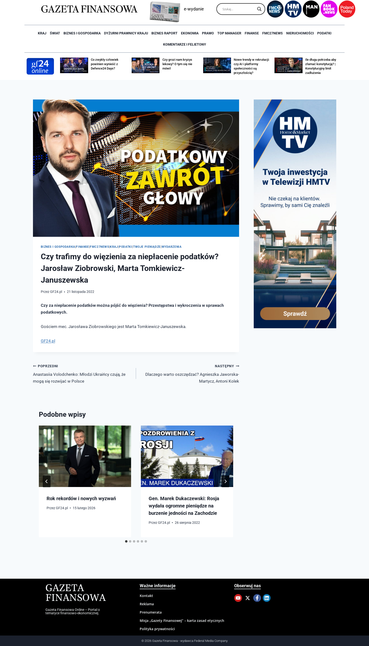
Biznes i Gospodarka (82, 33)
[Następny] (225, 481)
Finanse (252, 33)
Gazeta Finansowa (75, 593)
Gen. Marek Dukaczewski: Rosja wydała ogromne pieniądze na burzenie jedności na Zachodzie (184, 506)
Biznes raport (164, 33)
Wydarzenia (172, 246)
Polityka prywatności (157, 628)
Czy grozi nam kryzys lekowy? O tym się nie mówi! (177, 64)
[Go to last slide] (47, 481)
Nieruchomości (300, 33)
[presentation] (85, 456)
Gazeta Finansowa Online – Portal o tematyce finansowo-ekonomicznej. (72, 611)
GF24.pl (56, 292)
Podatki (324, 33)
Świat (55, 33)
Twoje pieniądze (147, 246)
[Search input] (238, 9)
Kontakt (146, 595)
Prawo (208, 33)
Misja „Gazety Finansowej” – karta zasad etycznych (182, 620)
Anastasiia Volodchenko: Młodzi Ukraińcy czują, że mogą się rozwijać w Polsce (82, 373)
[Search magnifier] (259, 9)
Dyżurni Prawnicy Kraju (126, 33)
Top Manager (229, 33)
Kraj (42, 33)
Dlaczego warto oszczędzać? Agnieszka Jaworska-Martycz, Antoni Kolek (189, 373)
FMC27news (272, 33)
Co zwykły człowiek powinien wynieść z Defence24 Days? (104, 64)
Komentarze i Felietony (184, 44)
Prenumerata (151, 612)
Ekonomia (190, 33)
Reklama (147, 604)
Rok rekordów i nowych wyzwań (81, 498)
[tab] (126, 541)
